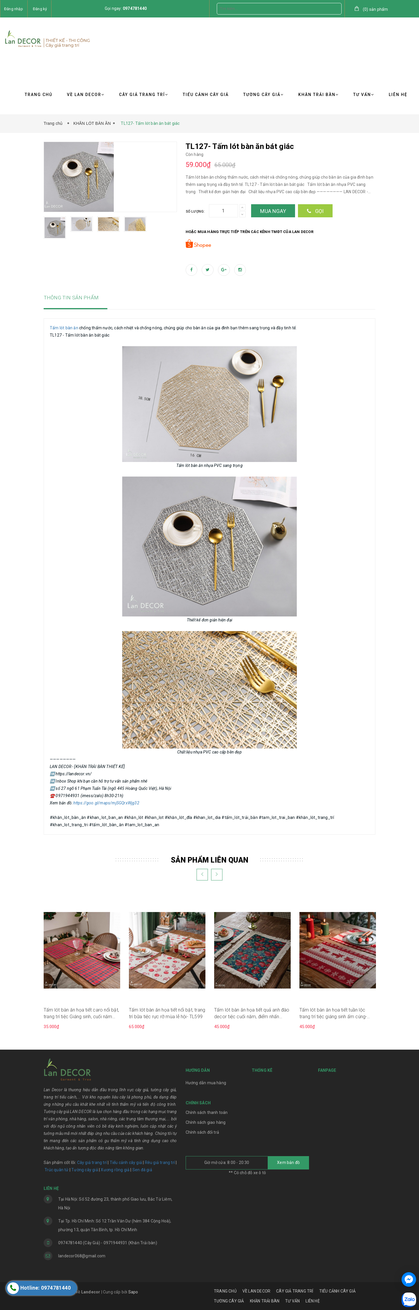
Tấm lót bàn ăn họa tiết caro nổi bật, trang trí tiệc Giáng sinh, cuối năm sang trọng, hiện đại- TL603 (81, 1013)
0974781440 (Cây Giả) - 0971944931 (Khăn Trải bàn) (107, 1242)
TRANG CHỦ (38, 94)
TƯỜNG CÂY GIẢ (263, 94)
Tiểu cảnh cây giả (126, 1162)
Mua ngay (273, 211)
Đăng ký (40, 9)
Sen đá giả (142, 1169)
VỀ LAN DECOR (85, 94)
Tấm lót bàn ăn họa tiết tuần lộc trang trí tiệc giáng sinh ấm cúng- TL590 (333, 1013)
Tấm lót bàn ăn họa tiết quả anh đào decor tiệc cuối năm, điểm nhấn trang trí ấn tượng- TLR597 (252, 1013)
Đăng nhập (13, 9)
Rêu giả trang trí (160, 1162)
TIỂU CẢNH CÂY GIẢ (206, 94)
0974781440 (135, 8)
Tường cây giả (84, 1169)
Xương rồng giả (115, 1169)
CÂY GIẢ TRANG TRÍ (143, 94)
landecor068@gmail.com (81, 1256)
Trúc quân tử (56, 1169)
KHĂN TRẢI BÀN (318, 94)
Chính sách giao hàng (206, 1122)
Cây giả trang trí (92, 1162)
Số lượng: (195, 211)
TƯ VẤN (363, 94)
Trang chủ (54, 123)
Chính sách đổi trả (202, 1132)
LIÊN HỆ (398, 94)
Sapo (133, 1292)
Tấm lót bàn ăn (64, 328)
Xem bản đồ (288, 1162)
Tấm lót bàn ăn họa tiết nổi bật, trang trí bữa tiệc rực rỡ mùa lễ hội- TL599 (167, 1013)
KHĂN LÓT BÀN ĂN (92, 123)
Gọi (315, 211)
